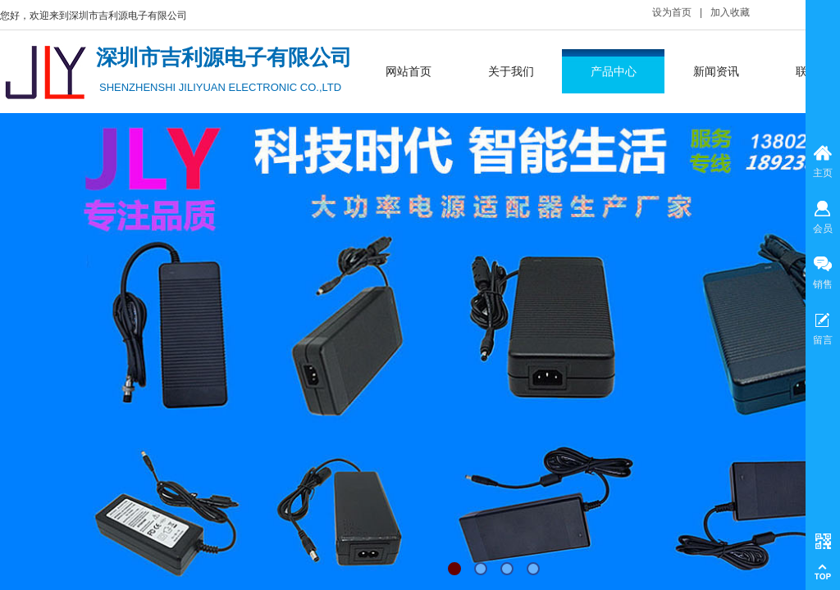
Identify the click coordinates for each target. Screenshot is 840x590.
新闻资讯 (716, 71)
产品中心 (614, 71)
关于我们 (511, 71)
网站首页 (408, 71)
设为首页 (672, 12)
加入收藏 (730, 12)
